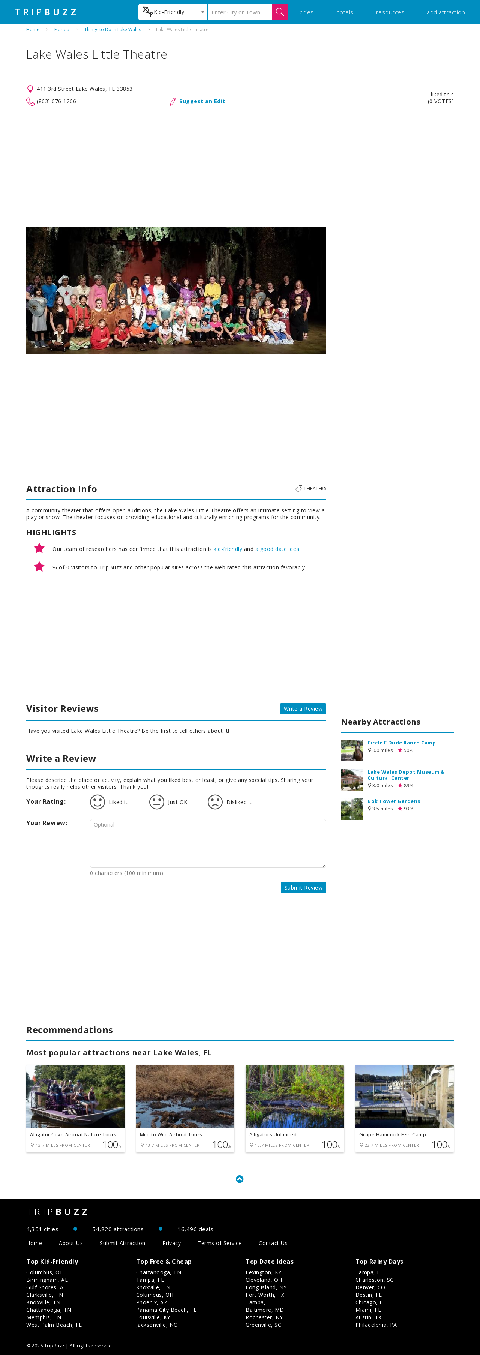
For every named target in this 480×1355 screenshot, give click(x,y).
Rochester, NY (264, 1317)
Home (32, 29)
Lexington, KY (264, 1272)
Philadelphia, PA (376, 1324)
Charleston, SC (375, 1279)
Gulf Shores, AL (46, 1287)
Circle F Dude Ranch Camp (402, 742)
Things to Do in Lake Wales (112, 29)
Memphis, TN (44, 1317)
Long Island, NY (266, 1287)
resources (390, 12)
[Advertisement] (240, 166)
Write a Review (303, 708)
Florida (61, 29)
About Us (71, 1243)
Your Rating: (46, 801)
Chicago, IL (370, 1302)
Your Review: (46, 823)
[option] (176, 290)
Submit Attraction (123, 1243)
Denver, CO (371, 1287)
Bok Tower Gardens (394, 801)
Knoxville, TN (43, 1302)
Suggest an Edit (202, 101)
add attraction (446, 12)
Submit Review (304, 887)
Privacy (171, 1243)
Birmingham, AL (47, 1279)
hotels (345, 12)
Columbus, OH (45, 1272)
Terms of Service (220, 1243)
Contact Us (273, 1243)
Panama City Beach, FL (166, 1309)
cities (307, 12)
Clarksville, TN (44, 1294)
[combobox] (172, 12)
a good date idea (277, 548)
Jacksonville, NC (156, 1324)
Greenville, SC (263, 1324)
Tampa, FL (150, 1279)
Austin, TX (369, 1317)
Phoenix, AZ (152, 1302)
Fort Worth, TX (265, 1294)
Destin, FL (369, 1294)
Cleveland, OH (264, 1279)
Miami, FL (368, 1309)
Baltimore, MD (265, 1309)
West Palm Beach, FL (54, 1324)
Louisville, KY (153, 1317)
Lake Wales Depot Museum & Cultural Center (406, 774)
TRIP (47, 12)
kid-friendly (228, 548)
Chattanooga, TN (49, 1309)
